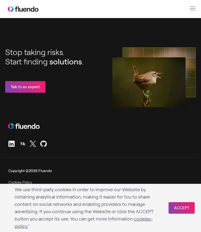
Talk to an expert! (25, 87)
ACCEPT (181, 208)
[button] (192, 8)
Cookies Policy (20, 182)
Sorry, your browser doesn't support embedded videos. (149, 82)
